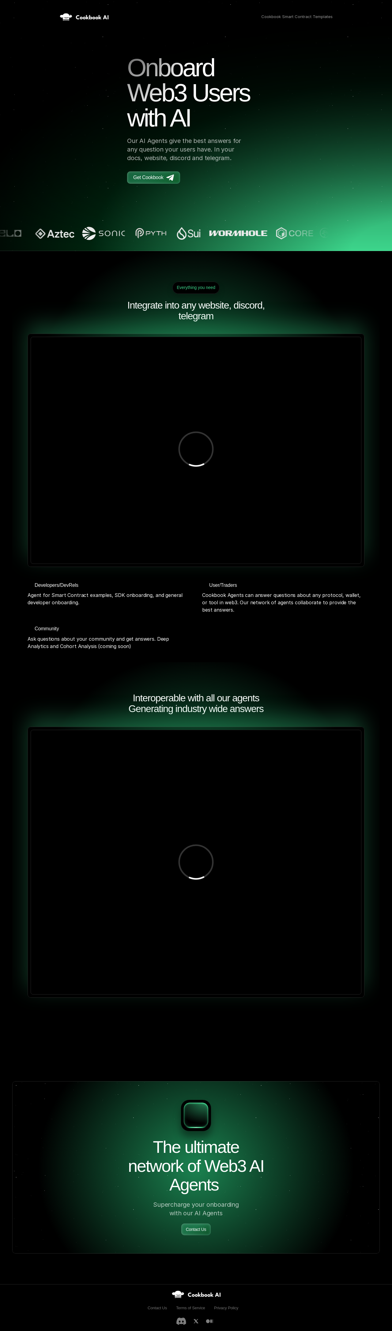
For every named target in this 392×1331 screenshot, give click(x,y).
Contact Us (157, 1308)
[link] (196, 1294)
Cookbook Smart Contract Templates (297, 16)
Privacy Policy (226, 1308)
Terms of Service (190, 1308)
